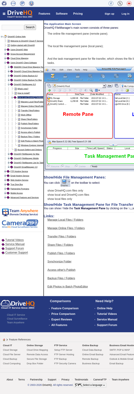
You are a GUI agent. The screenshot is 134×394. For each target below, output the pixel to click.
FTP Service (60, 345)
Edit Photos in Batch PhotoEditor (35, 141)
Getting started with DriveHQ (22, 45)
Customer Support (16, 252)
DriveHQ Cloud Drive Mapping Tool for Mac (32, 71)
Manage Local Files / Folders (65, 219)
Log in (125, 13)
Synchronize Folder (29, 128)
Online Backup (90, 345)
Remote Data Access (37, 354)
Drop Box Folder (35, 363)
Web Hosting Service (19, 180)
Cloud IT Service (16, 314)
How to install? (23, 93)
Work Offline (26, 115)
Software (62, 13)
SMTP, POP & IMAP (120, 350)
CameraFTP (100, 379)
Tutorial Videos (14, 239)
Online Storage (35, 345)
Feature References (20, 339)
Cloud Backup (10, 359)
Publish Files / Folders (61, 253)
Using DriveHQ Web (19, 50)
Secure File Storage (37, 359)
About (10, 379)
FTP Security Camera (65, 363)
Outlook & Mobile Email (121, 359)
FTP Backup (60, 359)
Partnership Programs (19, 189)
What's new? (22, 89)
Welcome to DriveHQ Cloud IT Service (26, 41)
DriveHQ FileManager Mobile (26, 158)
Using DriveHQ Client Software (23, 63)
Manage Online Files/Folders (33, 106)
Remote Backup (90, 359)
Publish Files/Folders (30, 123)
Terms (21, 379)
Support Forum (14, 248)
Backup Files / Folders (30, 137)
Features (44, 13)
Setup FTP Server (63, 350)
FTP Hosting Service (19, 171)
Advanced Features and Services (24, 197)
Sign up (109, 13)
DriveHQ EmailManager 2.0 (26, 167)
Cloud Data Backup (92, 350)
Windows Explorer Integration (33, 145)
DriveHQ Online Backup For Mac (28, 80)
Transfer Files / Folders (61, 236)
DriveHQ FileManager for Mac (26, 154)
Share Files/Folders (29, 119)
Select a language (90, 385)
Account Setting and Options (29, 150)
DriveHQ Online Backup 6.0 (26, 76)
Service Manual (14, 244)
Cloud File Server (11, 354)
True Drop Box (16, 184)
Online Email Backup (92, 354)
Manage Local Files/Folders (32, 102)
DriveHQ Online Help (17, 36)
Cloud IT (7, 345)
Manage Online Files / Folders (66, 228)
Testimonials (81, 379)
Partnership (36, 379)
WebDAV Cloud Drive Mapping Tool (29, 67)
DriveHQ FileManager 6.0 (25, 84)
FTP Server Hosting (64, 354)
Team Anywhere (15, 322)
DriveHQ (47, 385)
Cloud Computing (11, 363)
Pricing (78, 13)
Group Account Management (22, 54)
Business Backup (91, 363)
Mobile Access (16, 193)
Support (52, 379)
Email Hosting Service (19, 176)
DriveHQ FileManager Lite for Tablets (30, 163)
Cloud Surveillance (17, 318)
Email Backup (116, 363)
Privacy (65, 379)
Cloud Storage (10, 350)
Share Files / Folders (60, 244)
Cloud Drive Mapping (19, 58)
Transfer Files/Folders (30, 110)
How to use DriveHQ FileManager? (32, 97)
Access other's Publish (30, 132)
